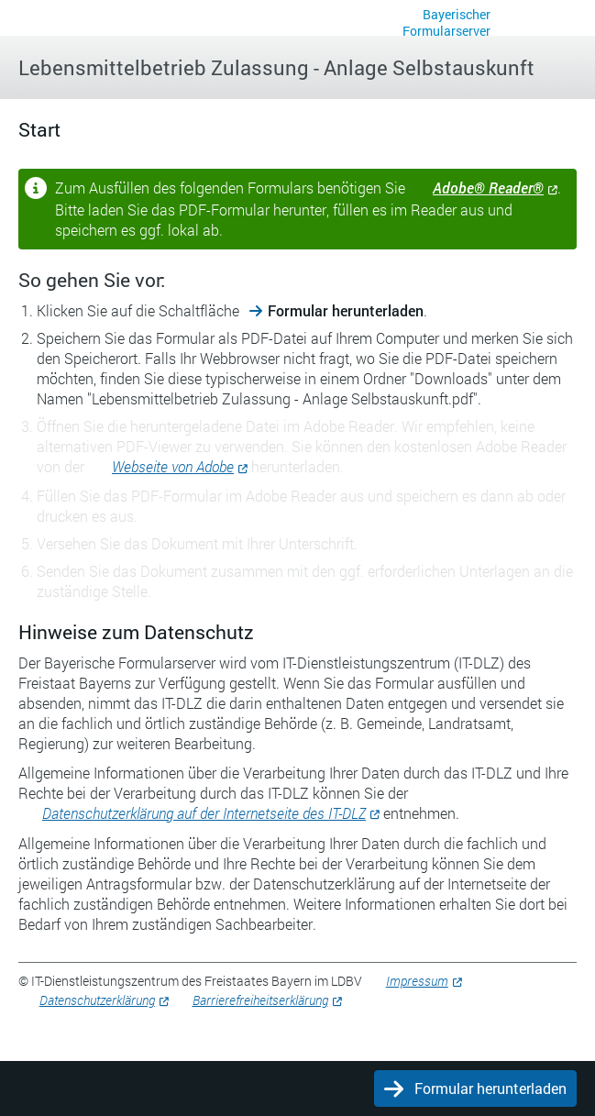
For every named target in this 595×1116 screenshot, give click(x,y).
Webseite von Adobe (173, 466)
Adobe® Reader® (488, 187)
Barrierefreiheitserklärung (260, 1000)
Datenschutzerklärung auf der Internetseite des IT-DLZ (204, 813)
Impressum (417, 980)
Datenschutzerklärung (97, 1000)
